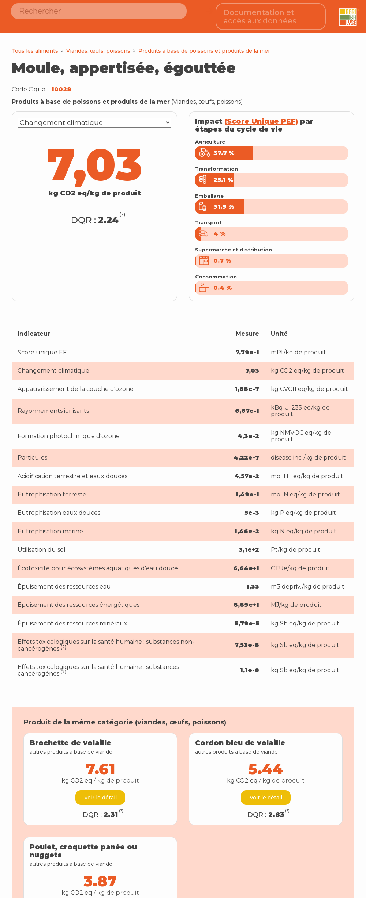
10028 (61, 84)
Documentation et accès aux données (260, 14)
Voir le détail (100, 792)
